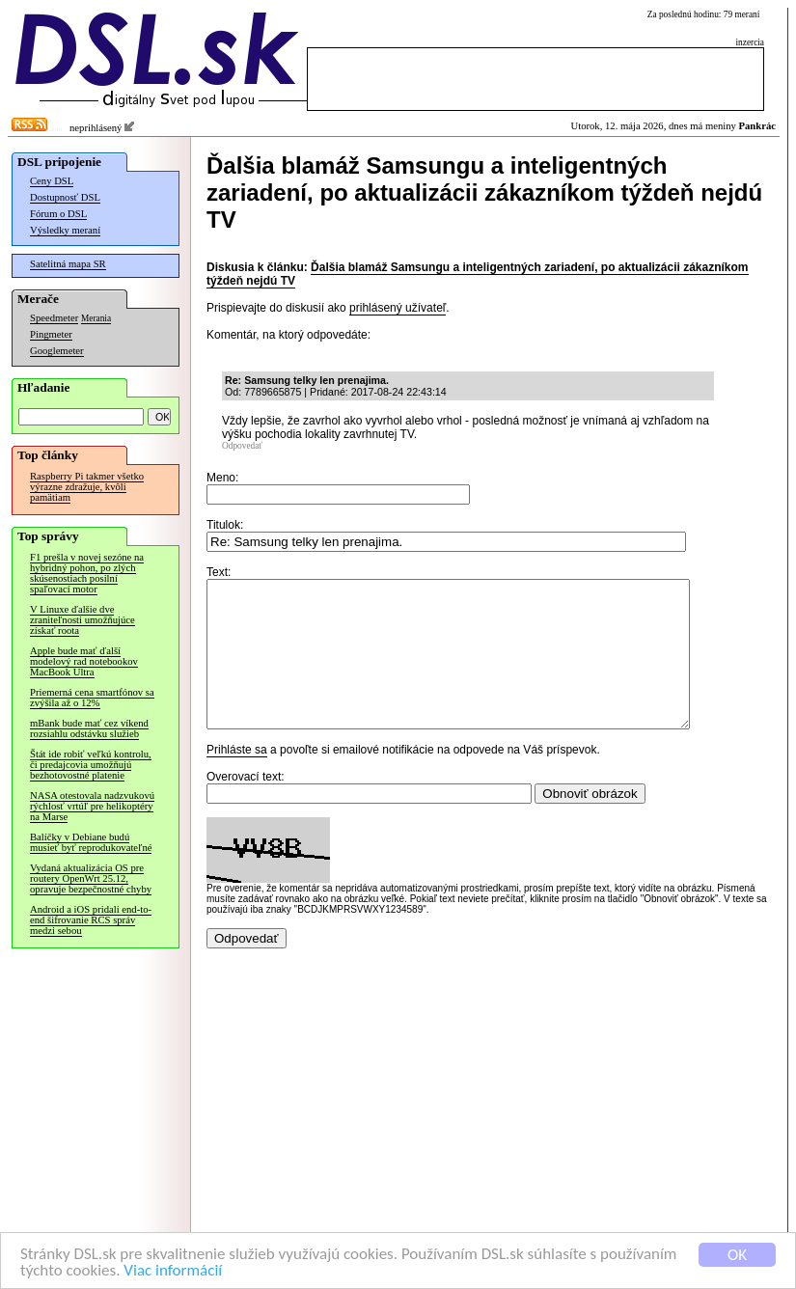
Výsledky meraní (65, 230)
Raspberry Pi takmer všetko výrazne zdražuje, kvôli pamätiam (87, 487)
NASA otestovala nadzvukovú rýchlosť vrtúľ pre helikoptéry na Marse (92, 806)
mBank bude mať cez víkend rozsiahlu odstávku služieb (89, 728)
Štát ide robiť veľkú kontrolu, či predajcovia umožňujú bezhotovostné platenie (90, 765)
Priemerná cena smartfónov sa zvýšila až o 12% (92, 697)
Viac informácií (173, 1277)
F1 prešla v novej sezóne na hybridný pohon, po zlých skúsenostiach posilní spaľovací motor (87, 573)
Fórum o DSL (58, 213)
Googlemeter (57, 350)
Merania (96, 318)
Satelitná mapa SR (68, 264)
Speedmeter (54, 318)
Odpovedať (242, 446)
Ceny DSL (51, 181)
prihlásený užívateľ (397, 308)
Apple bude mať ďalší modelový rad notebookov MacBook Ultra (84, 661)
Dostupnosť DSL (65, 197)
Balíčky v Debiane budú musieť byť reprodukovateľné (90, 842)
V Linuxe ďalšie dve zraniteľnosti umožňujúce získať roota (82, 620)
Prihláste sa (236, 778)
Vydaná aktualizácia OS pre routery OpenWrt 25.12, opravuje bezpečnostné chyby (90, 878)
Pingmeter (51, 334)
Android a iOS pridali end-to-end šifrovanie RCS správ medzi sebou (90, 920)
